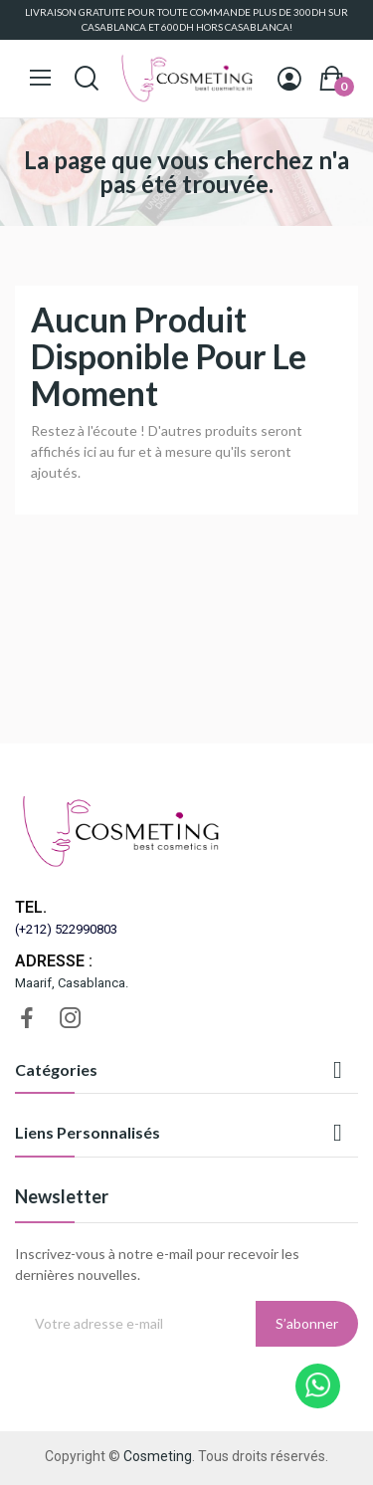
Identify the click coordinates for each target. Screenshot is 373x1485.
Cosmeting (157, 1456)
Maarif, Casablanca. (71, 982)
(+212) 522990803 (66, 929)
